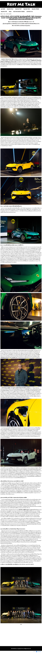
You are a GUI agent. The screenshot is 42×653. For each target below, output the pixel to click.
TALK (4, 14)
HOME (1, 14)
